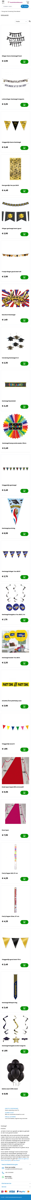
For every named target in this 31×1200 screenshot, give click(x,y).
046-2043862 (8, 1178)
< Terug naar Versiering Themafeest (10, 11)
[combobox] (15, 6)
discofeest (16, 1160)
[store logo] (15, 2)
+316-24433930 (9, 1172)
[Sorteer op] (21, 21)
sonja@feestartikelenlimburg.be (13, 1169)
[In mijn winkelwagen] (24, 62)
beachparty (7, 1160)
